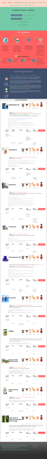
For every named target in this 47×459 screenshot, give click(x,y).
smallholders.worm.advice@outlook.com (17, 449)
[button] (16, 19)
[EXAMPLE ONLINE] (41, 346)
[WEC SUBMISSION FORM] (16, 15)
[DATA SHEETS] (41, 130)
